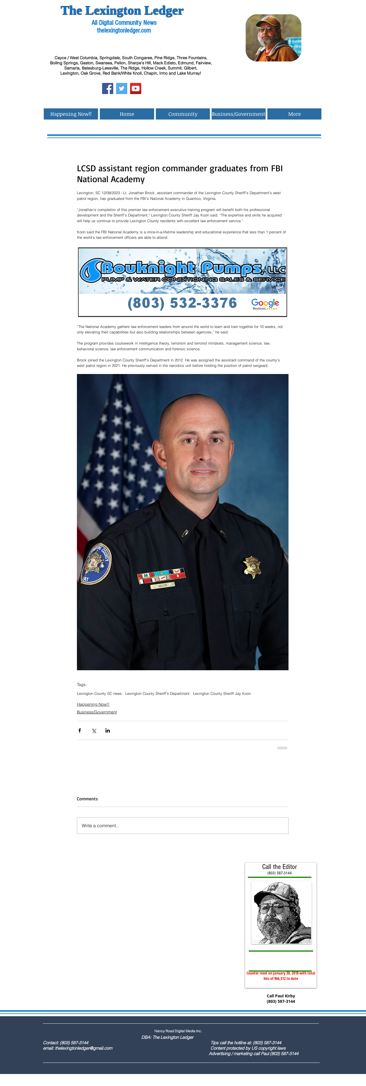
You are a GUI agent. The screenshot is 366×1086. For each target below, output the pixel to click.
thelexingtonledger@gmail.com (83, 1048)
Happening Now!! (93, 704)
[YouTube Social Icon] (135, 88)
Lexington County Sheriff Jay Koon (222, 693)
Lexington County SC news (99, 693)
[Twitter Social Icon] (121, 88)
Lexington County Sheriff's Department (157, 693)
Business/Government (97, 712)
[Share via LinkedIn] (107, 730)
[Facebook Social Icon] (107, 88)
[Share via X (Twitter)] (93, 730)
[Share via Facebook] (79, 730)
